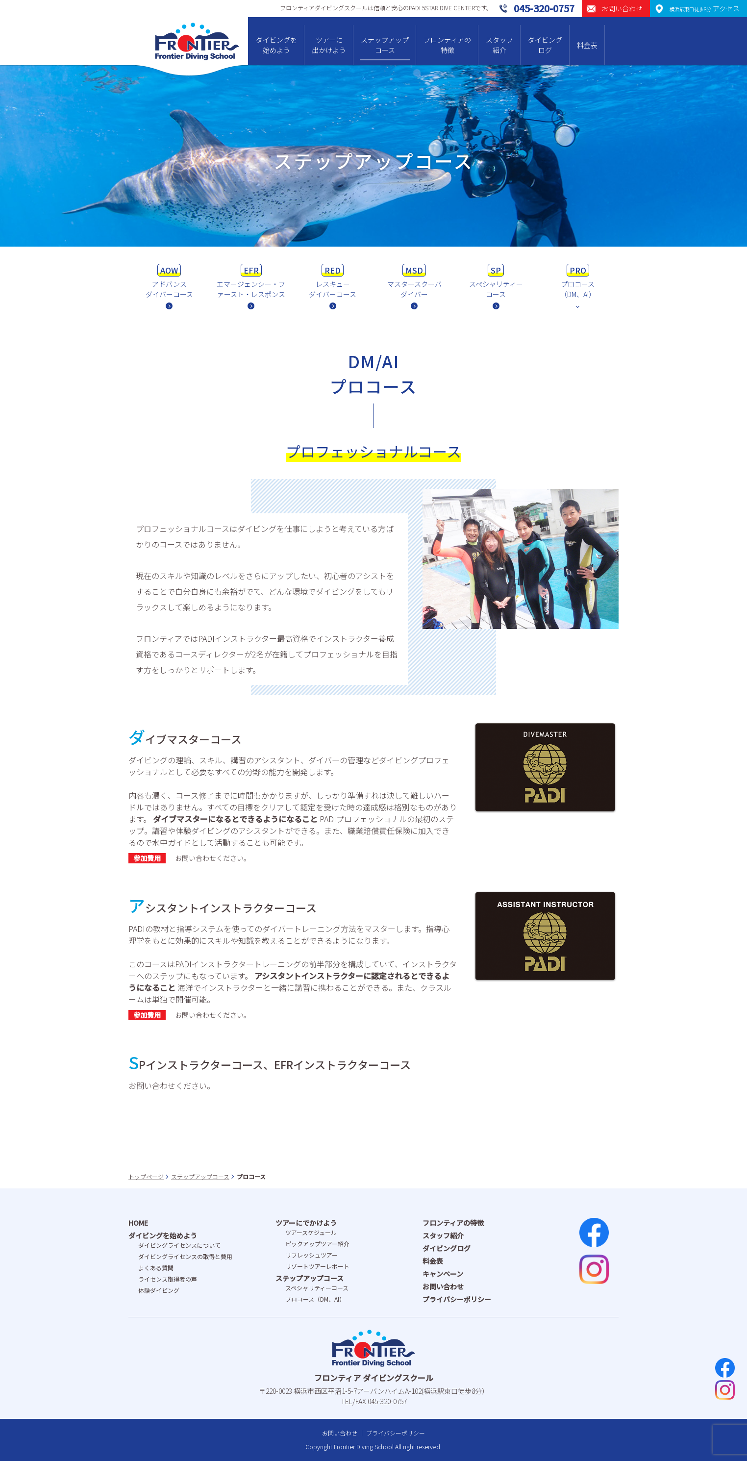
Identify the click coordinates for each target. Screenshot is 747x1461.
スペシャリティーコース (317, 1288)
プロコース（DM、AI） (315, 1299)
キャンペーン (443, 1274)
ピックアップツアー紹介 (317, 1243)
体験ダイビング (158, 1290)
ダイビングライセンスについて (179, 1245)
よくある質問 (156, 1267)
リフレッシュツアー (311, 1255)
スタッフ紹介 (499, 45)
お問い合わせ (443, 1286)
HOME (138, 1223)
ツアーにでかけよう (306, 1223)
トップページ (146, 1176)
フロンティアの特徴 (447, 45)
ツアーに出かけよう (329, 45)
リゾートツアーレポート (317, 1266)
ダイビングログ (545, 45)
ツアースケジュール (311, 1232)
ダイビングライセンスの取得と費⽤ (185, 1256)
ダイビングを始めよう (276, 45)
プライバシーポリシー (457, 1299)
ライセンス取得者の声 (167, 1279)
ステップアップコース (385, 45)
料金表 (587, 45)
